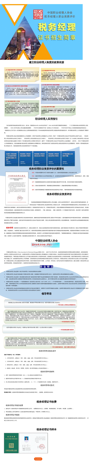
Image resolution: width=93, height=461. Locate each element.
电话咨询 (38, 459)
